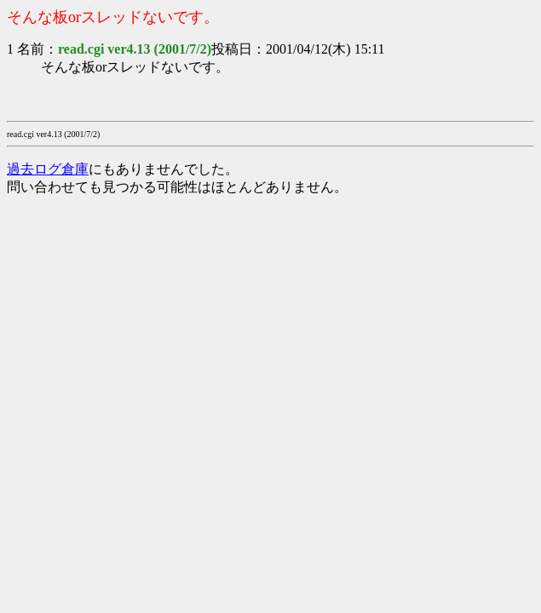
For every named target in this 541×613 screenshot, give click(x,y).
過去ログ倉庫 (48, 169)
